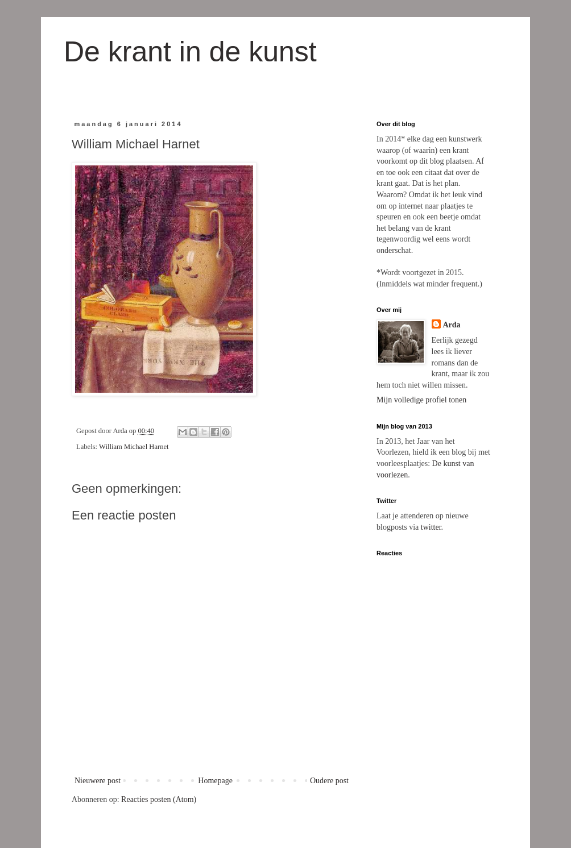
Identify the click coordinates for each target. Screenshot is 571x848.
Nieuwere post (98, 780)
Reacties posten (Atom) (158, 799)
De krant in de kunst (190, 52)
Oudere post (329, 780)
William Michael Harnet (134, 447)
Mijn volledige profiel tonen (421, 400)
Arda (452, 325)
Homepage (215, 780)
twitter (431, 527)
